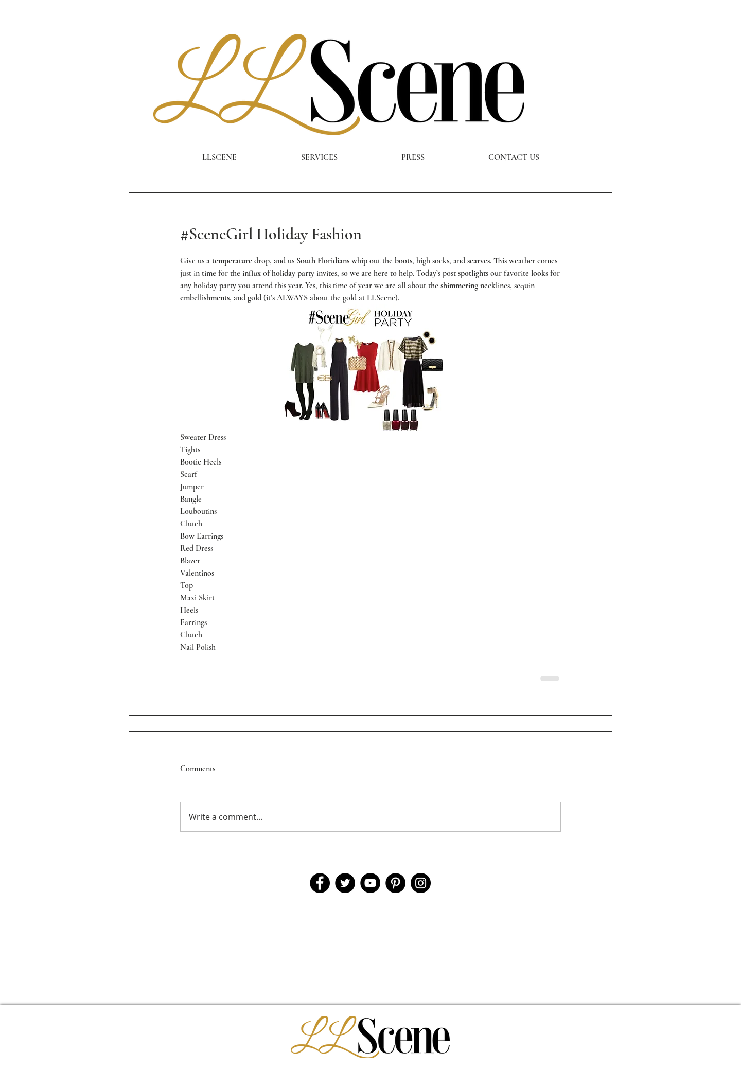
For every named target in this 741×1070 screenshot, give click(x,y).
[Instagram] (421, 883)
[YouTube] (370, 883)
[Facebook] (320, 883)
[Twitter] (345, 883)
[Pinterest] (395, 883)
